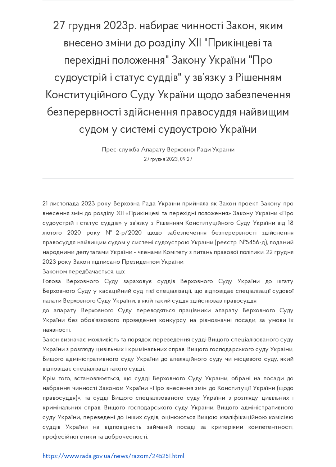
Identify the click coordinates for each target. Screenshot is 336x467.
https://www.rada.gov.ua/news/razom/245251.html (113, 456)
